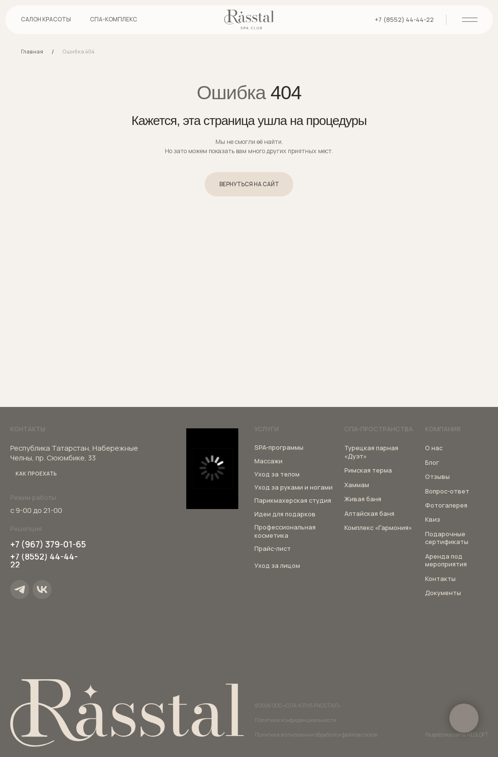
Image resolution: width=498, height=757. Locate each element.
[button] (113, 23)
